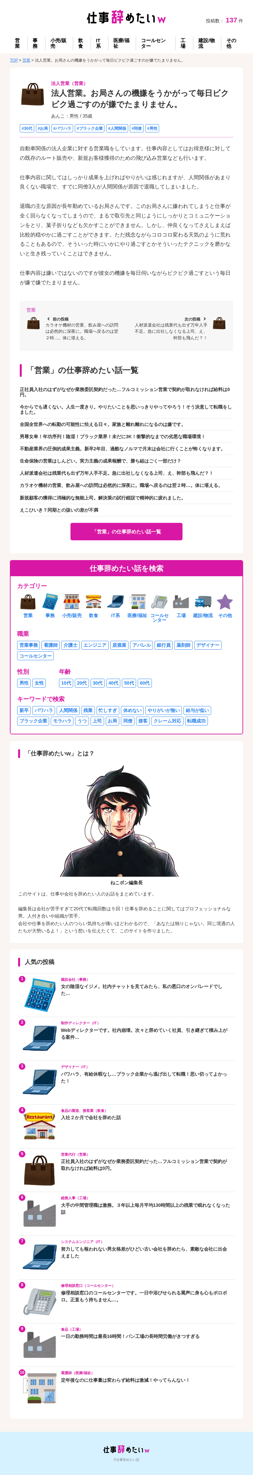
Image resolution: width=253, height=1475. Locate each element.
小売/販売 (58, 43)
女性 (39, 683)
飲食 (80, 43)
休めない (132, 710)
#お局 (43, 128)
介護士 (70, 645)
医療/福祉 (121, 43)
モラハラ (62, 720)
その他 (231, 43)
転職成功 (196, 720)
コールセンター (153, 43)
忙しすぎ (107, 710)
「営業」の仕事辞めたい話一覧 (126, 531)
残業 (88, 710)
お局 (112, 720)
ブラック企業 (33, 720)
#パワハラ (62, 128)
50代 (129, 683)
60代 (145, 683)
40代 (113, 683)
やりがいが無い (164, 710)
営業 (17, 43)
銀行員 (164, 645)
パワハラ (44, 710)
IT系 (98, 43)
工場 (183, 43)
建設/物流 (206, 43)
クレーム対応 (167, 720)
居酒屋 (119, 645)
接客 (143, 720)
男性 (24, 683)
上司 (97, 720)
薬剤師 (183, 645)
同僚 (127, 720)
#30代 (27, 128)
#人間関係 (117, 128)
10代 (66, 683)
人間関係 (68, 710)
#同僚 (137, 128)
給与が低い (197, 710)
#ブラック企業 (90, 128)
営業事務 (28, 645)
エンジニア (94, 645)
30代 (98, 683)
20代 (82, 683)
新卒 (24, 710)
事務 (35, 43)
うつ (82, 720)
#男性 (152, 128)
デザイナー (207, 645)
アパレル (141, 645)
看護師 (51, 645)
